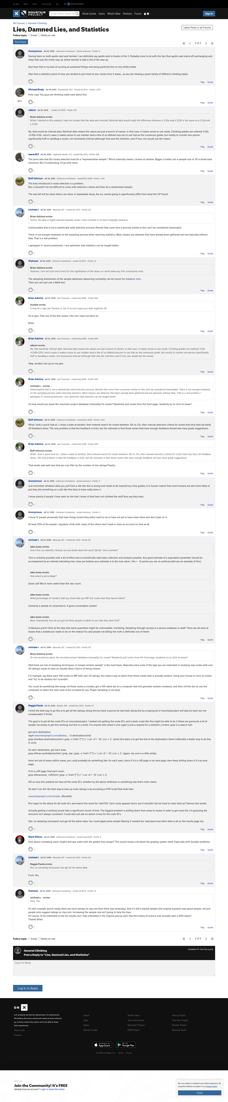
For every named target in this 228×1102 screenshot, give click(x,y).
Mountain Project (137, 1024)
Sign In (209, 13)
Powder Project (180, 1024)
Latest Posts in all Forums (197, 27)
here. (138, 278)
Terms (120, 1052)
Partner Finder (91, 1029)
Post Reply (20, 41)
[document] (199, 1088)
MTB (26, 4)
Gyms (102, 13)
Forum (137, 13)
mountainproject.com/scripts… (45, 796)
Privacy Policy (211, 1086)
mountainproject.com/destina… (51, 735)
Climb (16, 4)
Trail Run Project (181, 1020)
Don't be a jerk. (207, 949)
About (86, 1015)
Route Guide (89, 13)
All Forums (19, 23)
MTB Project (134, 1029)
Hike (35, 4)
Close (200, 1092)
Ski (57, 4)
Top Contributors (137, 1020)
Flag (202, 82)
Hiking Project (179, 1015)
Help (85, 1020)
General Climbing (37, 23)
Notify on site (46, 35)
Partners (127, 13)
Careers (18, 1034)
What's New (113, 13)
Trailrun (46, 4)
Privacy (129, 1052)
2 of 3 (198, 43)
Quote (210, 82)
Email (32, 35)
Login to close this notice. (52, 1089)
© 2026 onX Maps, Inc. (106, 1052)
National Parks (180, 1029)
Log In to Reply (28, 988)
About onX (19, 1029)
